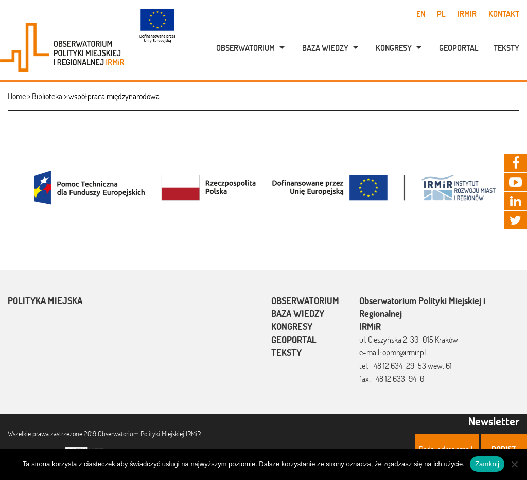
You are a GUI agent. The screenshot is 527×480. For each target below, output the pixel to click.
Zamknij (487, 464)
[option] (263, 187)
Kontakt (503, 14)
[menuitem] (245, 48)
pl (441, 14)
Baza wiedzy (325, 48)
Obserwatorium (245, 48)
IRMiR (467, 14)
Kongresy (394, 48)
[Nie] (514, 464)
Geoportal (459, 48)
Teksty (506, 48)
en (420, 14)
